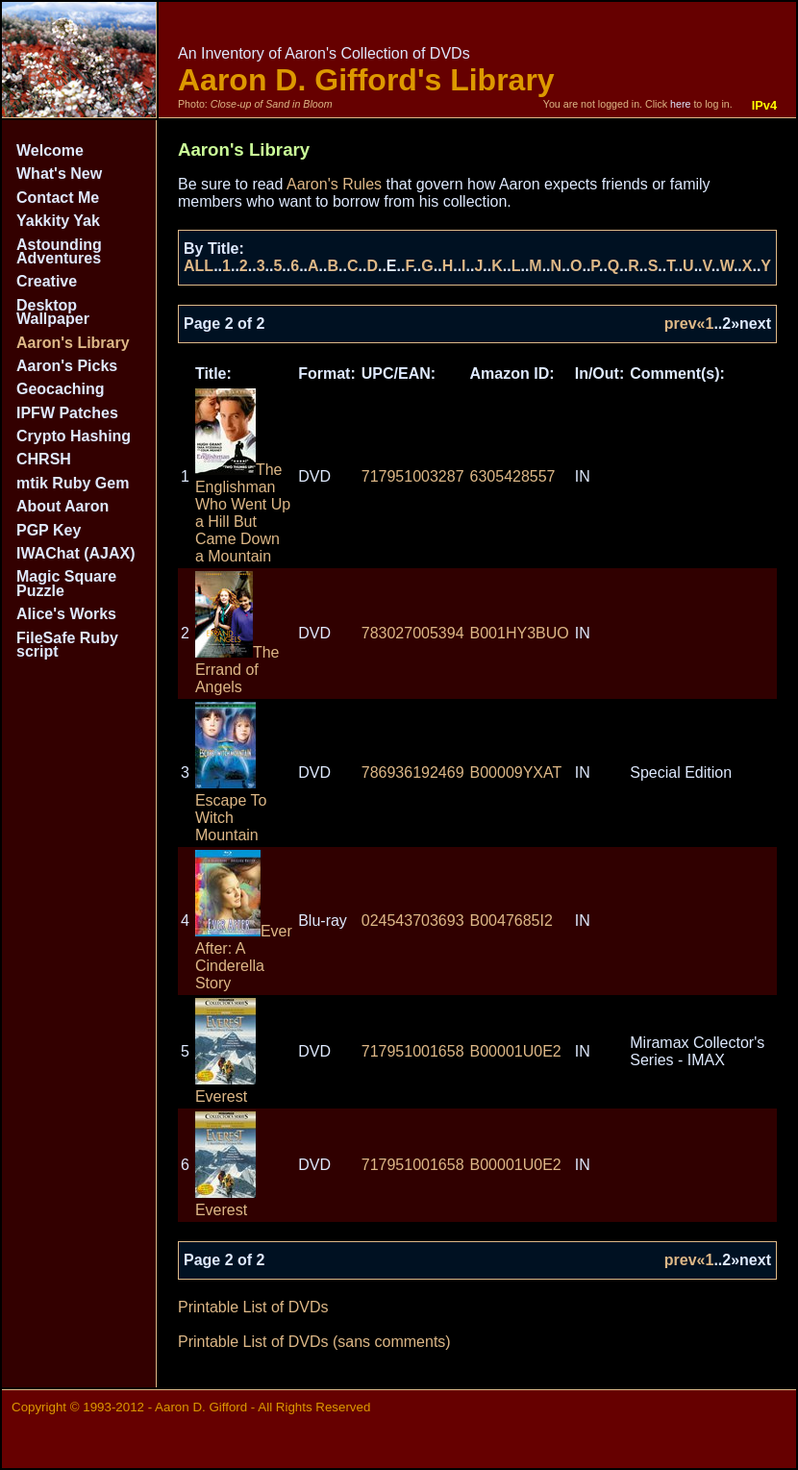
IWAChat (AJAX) (76, 553)
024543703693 (413, 920)
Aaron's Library (73, 343)
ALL (198, 266)
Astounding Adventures (59, 251)
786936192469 (413, 772)
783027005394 (413, 633)
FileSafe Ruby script (67, 645)
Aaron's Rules (334, 184)
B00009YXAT (516, 772)
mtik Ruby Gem (72, 483)
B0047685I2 (511, 920)
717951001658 (413, 1051)
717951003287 (413, 476)
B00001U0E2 (515, 1051)
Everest (225, 1088)
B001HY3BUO (519, 633)
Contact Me (57, 197)
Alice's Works (66, 614)
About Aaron (62, 506)
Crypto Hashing (73, 436)
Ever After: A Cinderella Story (243, 957)
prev (680, 323)
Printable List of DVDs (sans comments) (314, 1341)
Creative (46, 281)
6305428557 (513, 476)
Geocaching (60, 389)
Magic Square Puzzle (66, 583)
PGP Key (48, 530)
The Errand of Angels (237, 669)
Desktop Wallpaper (52, 312)
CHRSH (43, 459)
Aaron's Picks (66, 366)
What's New (59, 173)
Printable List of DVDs (253, 1307)
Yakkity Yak (58, 220)
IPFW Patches (67, 413)
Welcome (50, 150)
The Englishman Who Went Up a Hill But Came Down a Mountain (242, 512)
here (680, 104)
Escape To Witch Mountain (230, 809)
